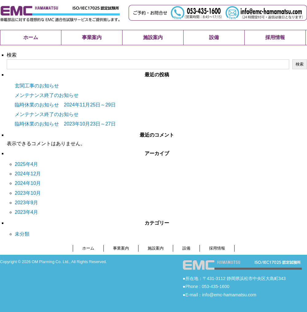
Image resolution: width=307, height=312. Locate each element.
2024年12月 (28, 173)
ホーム (30, 37)
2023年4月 (26, 212)
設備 (214, 37)
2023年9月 (26, 202)
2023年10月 (28, 193)
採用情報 (275, 37)
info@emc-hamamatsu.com (229, 294)
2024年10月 (28, 183)
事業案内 (92, 37)
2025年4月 (26, 164)
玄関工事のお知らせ (37, 85)
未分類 (22, 234)
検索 (12, 55)
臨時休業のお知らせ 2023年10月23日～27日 (65, 123)
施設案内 (153, 37)
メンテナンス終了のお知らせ (47, 95)
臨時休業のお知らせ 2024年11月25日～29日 (65, 104)
